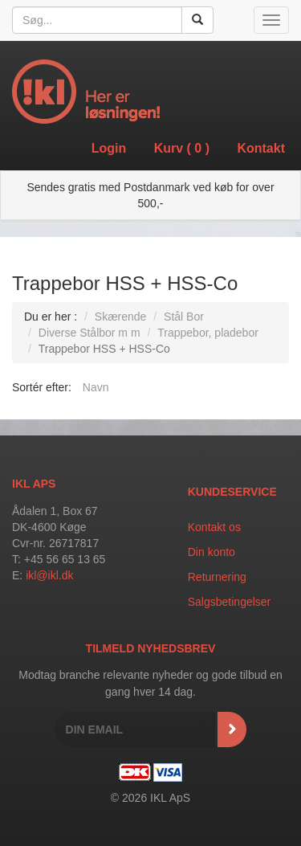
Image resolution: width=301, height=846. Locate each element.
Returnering (217, 576)
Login (109, 148)
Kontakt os (214, 527)
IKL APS (33, 483)
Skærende (121, 316)
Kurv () (181, 148)
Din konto (211, 552)
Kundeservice (232, 491)
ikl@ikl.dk (49, 575)
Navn (96, 387)
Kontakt (261, 148)
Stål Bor (184, 316)
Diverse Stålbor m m (89, 332)
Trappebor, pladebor (207, 332)
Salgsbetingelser (229, 601)
